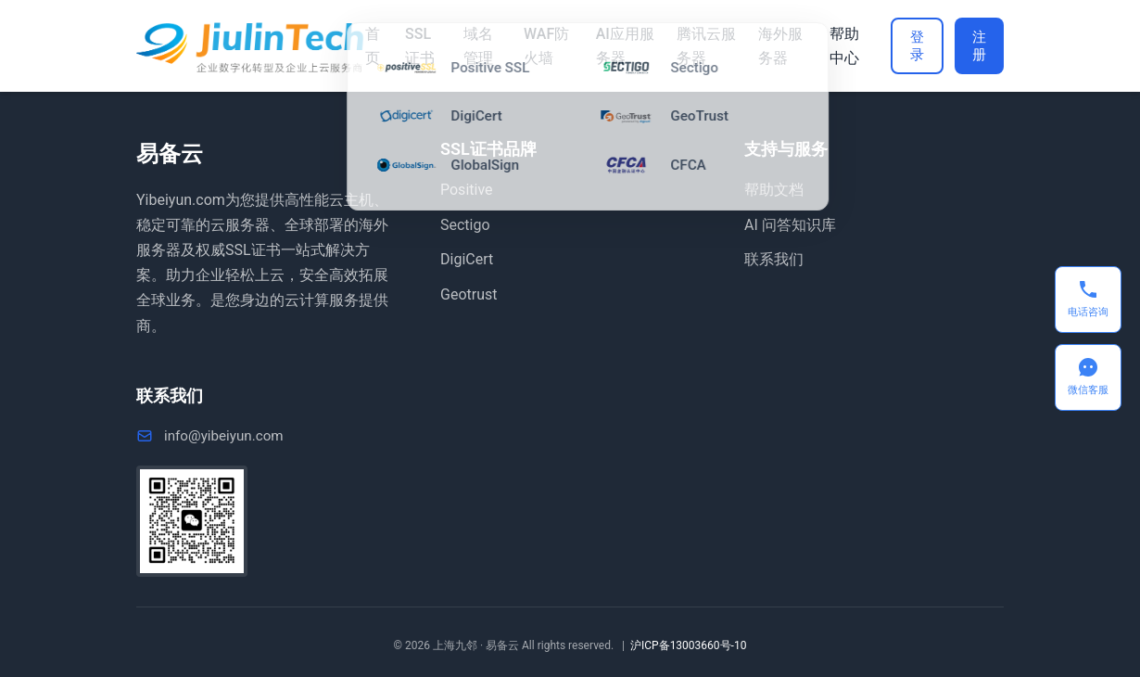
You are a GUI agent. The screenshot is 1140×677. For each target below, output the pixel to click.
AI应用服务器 (618, 46)
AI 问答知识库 (790, 225)
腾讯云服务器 (697, 46)
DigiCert (466, 259)
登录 (904, 45)
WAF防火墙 (541, 46)
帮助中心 (830, 46)
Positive (466, 189)
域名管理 (475, 46)
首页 (372, 46)
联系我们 (774, 259)
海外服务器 (768, 46)
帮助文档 (774, 189)
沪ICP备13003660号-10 (688, 645)
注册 (975, 45)
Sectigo (465, 225)
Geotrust (468, 294)
